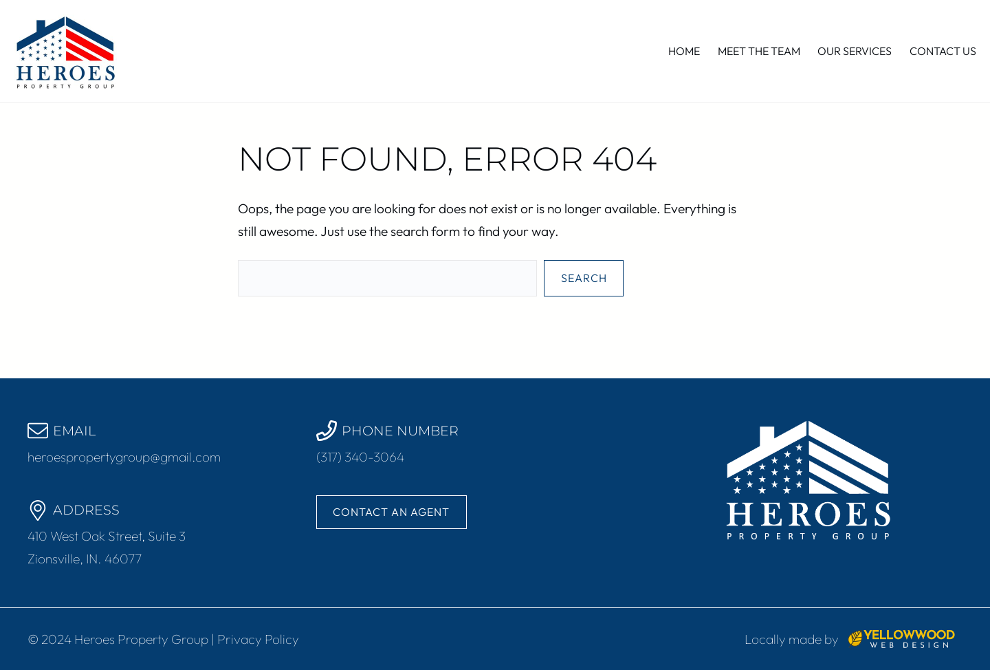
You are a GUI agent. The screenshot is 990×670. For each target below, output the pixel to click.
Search (584, 278)
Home (684, 51)
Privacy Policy (258, 639)
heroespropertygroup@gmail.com (124, 457)
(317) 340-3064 (360, 457)
